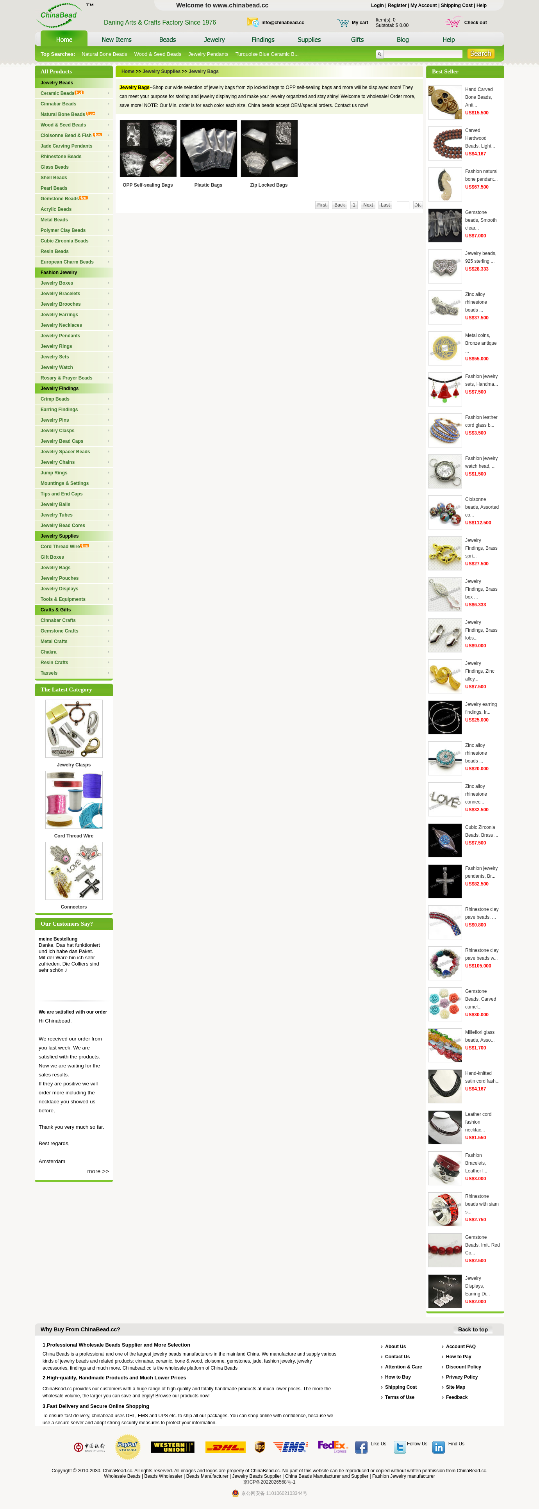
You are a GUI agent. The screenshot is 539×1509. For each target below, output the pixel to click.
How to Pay (458, 1356)
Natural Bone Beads (104, 54)
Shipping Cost (457, 5)
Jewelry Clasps (58, 430)
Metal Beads (54, 220)
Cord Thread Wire (65, 546)
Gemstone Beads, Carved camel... (480, 999)
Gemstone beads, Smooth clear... (481, 220)
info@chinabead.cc (282, 22)
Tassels (49, 673)
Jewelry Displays (60, 588)
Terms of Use (399, 1397)
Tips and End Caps (62, 494)
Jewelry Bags (56, 567)
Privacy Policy (462, 1377)
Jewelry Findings (60, 388)
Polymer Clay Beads (63, 230)
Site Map (455, 1387)
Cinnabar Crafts (58, 620)
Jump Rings (54, 473)
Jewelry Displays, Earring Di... (477, 1286)
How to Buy (398, 1377)
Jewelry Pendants (208, 54)
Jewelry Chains (58, 462)
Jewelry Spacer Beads (65, 451)
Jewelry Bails (55, 504)
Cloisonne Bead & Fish (71, 135)
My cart (360, 22)
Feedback (457, 1397)
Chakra (49, 652)
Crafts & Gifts (56, 610)
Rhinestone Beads (61, 156)
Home (128, 71)
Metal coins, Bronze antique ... (481, 343)
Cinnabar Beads (58, 104)
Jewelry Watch (57, 367)
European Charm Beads (67, 262)
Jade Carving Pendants (67, 146)
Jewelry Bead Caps (62, 441)
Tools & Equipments (63, 599)
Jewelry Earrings (59, 314)
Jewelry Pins (55, 420)
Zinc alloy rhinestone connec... (476, 794)
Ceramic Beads (62, 93)
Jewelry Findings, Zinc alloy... (479, 671)
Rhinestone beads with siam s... (482, 1204)
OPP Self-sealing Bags (148, 185)
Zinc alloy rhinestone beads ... (476, 302)
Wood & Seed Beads (157, 54)
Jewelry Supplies (60, 536)
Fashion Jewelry (59, 272)
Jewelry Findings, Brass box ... (481, 589)
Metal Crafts (54, 641)
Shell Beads (54, 177)
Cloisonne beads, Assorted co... (482, 507)
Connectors (74, 907)
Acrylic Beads (56, 209)
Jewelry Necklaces (61, 325)
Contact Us (397, 1356)
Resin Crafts (54, 662)
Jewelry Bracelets (60, 293)
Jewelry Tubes (57, 515)
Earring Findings (59, 409)
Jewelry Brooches (61, 304)
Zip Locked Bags (268, 185)
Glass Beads (55, 167)
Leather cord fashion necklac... (478, 1122)
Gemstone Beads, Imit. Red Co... (482, 1245)
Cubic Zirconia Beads (65, 241)
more (93, 1171)
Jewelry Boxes (57, 283)
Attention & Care (403, 1367)
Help (482, 5)
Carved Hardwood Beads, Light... (480, 138)
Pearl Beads (54, 188)
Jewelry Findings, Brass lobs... (481, 630)
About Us (395, 1346)
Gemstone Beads (64, 198)
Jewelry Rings (56, 346)
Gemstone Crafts (60, 631)
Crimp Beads (55, 399)
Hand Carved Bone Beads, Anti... (479, 97)
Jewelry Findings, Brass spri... (481, 548)
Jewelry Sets (55, 357)
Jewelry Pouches (60, 578)
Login (377, 5)
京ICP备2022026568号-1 (269, 1482)
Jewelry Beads (57, 83)
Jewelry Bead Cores (63, 525)
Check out (475, 22)
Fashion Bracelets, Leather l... (476, 1163)
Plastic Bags (208, 185)
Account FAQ (461, 1346)
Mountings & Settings (65, 483)
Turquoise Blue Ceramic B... (267, 54)
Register (397, 5)
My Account (423, 5)
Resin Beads (55, 251)
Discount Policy (463, 1367)
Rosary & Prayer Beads (67, 378)
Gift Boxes (52, 557)
